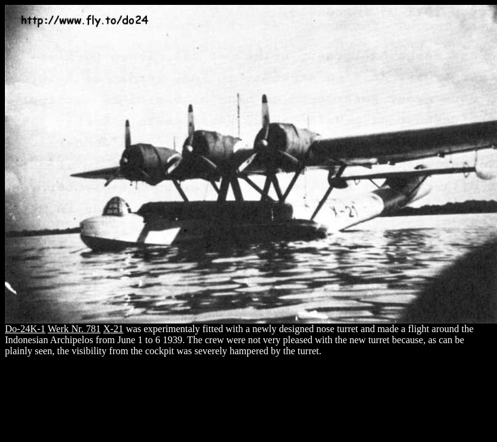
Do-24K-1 (25, 329)
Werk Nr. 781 (73, 329)
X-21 (113, 329)
